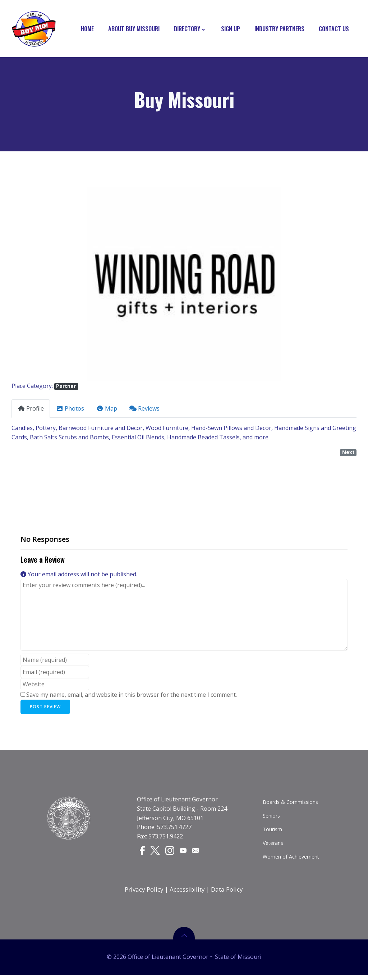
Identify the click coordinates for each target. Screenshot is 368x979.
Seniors (271, 818)
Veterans (273, 845)
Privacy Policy (144, 892)
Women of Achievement (291, 859)
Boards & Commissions (290, 804)
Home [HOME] (87, 28)
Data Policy (227, 892)
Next (348, 453)
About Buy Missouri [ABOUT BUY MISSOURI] (134, 28)
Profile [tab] (31, 409)
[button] (37, 285)
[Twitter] (156, 852)
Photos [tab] (70, 409)
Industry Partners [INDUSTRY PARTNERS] (280, 28)
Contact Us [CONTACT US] (334, 28)
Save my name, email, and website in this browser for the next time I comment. (131, 696)
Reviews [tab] (144, 409)
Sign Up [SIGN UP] (230, 28)
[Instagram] (170, 852)
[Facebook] (142, 852)
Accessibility (187, 892)
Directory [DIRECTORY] (190, 28)
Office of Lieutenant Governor (177, 802)
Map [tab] (106, 409)
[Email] (196, 852)
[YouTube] (184, 852)
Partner (66, 387)
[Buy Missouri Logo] (33, 29)
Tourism (272, 831)
